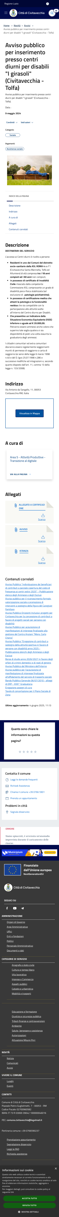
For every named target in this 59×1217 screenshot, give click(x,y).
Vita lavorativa (19, 974)
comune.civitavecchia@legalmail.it (24, 1120)
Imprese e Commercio (22, 979)
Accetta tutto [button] (29, 1198)
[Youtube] (15, 908)
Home (6, 25)
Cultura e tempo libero (23, 970)
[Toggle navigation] (6, 13)
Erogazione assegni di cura (18, 687)
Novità (17, 25)
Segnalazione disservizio (19, 1144)
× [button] (56, 1169)
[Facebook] (7, 908)
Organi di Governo (16, 922)
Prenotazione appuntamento (21, 1139)
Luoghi (10, 1081)
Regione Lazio (11, 3)
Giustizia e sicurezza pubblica (26, 1016)
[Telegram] (22, 908)
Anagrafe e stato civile (23, 965)
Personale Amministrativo (20, 946)
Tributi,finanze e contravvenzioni (28, 1021)
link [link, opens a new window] (12, 1192)
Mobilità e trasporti (21, 993)
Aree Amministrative (17, 927)
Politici (10, 941)
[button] (29, 1212)
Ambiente (17, 1026)
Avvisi (27, 25)
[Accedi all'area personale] (47, 3)
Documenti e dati (15, 950)
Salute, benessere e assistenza (27, 1030)
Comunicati (12, 1063)
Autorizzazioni (19, 1035)
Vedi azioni (27, 122)
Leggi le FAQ (13, 1149)
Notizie (10, 1058)
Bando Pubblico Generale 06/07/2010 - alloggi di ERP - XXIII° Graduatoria (28, 682)
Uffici (9, 931)
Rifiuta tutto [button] (29, 1205)
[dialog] (29, 1191)
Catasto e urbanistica (22, 989)
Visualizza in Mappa (29, 413)
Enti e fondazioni (15, 936)
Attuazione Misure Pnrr (23, 1040)
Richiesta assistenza (17, 1154)
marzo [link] (41, 354)
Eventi (10, 1086)
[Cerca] (53, 13)
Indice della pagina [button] (19, 196)
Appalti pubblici (19, 984)
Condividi (12, 122)
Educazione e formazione (24, 1011)
